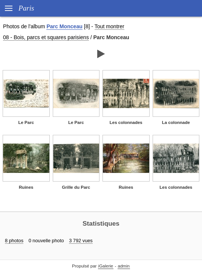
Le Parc (26, 122)
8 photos (14, 240)
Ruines (26, 187)
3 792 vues (81, 240)
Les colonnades (126, 122)
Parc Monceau (64, 26)
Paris (26, 8)
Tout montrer (109, 26)
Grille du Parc (76, 187)
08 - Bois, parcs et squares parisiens (46, 37)
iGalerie (105, 266)
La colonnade (176, 122)
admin (124, 266)
